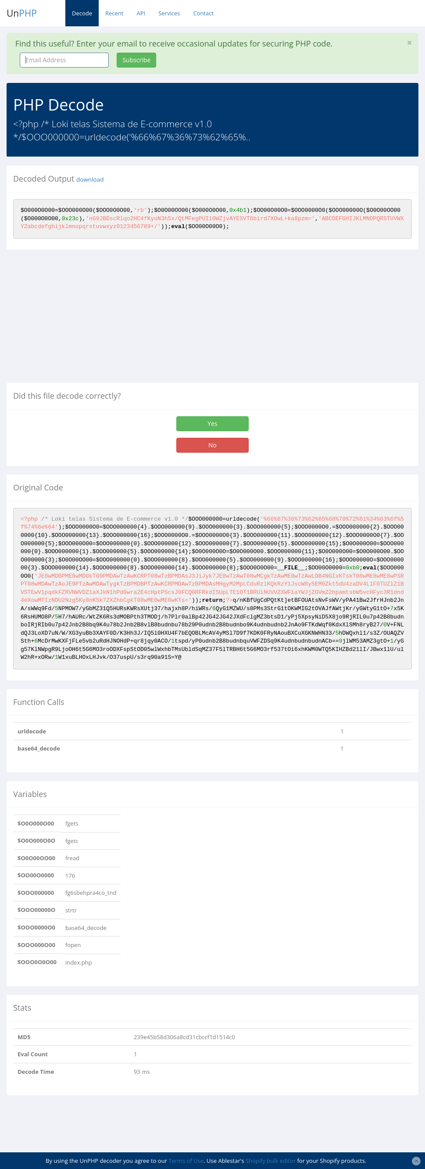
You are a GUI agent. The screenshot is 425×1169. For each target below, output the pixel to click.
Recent (114, 13)
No (212, 445)
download (90, 179)
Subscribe (136, 60)
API (140, 13)
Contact (203, 13)
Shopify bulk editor (271, 1161)
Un (22, 13)
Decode (82, 13)
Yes (212, 423)
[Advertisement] (80, 319)
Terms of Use (186, 1161)
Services (169, 13)
